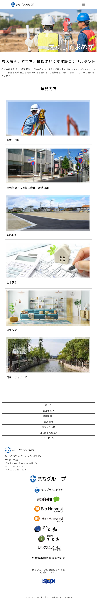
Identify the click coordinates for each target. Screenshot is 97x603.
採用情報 (48, 421)
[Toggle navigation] (83, 4)
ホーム (48, 405)
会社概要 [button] (47, 410)
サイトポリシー (48, 438)
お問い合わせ (48, 427)
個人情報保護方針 (49, 432)
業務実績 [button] (47, 416)
